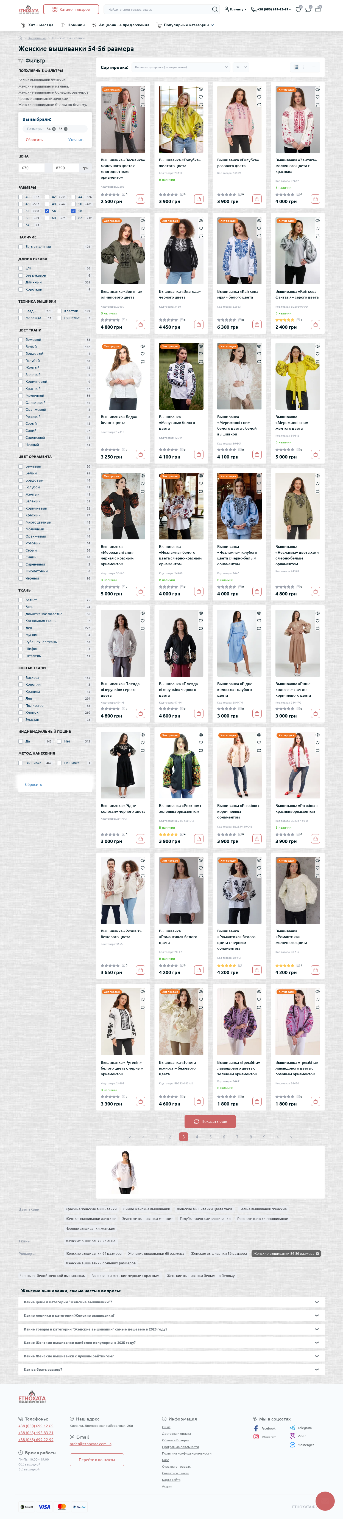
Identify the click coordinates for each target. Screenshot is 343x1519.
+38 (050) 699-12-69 (36, 1426)
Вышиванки (37, 38)
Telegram (300, 1427)
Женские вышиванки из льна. (43, 86)
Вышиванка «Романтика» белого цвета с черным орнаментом (236, 939)
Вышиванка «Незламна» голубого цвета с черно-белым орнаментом (237, 555)
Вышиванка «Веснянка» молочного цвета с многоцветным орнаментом (123, 168)
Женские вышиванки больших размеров (53, 92)
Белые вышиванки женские (42, 80)
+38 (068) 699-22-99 (36, 1440)
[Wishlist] (143, 96)
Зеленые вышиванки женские (147, 1218)
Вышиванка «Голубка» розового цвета (238, 163)
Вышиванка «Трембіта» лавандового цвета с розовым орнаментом (296, 1068)
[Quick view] (143, 89)
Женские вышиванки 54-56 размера (283, 1253)
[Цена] (31, 168)
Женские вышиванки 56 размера (219, 1253)
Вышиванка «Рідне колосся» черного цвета (123, 808)
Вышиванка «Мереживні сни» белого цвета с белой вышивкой (237, 425)
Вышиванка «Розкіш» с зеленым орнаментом (180, 808)
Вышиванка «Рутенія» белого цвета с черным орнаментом (122, 1068)
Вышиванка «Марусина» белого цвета (177, 423)
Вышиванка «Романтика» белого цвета (178, 937)
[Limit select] (241, 67)
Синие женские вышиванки (146, 1209)
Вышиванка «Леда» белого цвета (119, 420)
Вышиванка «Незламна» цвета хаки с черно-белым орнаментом (297, 555)
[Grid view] (296, 67)
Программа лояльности (180, 1446)
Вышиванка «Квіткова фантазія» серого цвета (297, 294)
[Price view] (314, 67)
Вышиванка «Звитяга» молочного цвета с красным (296, 166)
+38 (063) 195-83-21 (36, 1433)
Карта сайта (171, 1479)
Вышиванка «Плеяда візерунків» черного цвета (178, 689)
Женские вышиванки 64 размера (94, 1253)
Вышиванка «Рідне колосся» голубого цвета (234, 689)
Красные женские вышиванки (91, 1209)
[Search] (215, 9)
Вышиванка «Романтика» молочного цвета (291, 937)
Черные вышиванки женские (43, 98)
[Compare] (143, 104)
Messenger (301, 1445)
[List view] (305, 67)
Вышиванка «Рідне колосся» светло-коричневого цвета (293, 689)
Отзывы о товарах (176, 1466)
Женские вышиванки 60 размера (156, 1253)
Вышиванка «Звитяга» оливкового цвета (121, 294)
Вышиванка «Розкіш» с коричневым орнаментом (238, 811)
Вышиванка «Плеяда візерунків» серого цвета (120, 689)
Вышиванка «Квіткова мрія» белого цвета (237, 294)
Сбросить (34, 139)
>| (292, 1136)
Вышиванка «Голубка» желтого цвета (180, 163)
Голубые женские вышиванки (205, 1218)
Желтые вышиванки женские (91, 1218)
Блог (165, 1460)
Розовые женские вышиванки (262, 1218)
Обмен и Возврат (175, 1440)
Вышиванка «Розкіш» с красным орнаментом (296, 808)
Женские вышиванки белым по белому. (52, 104)
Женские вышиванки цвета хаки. (205, 1209)
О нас (166, 1427)
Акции (167, 1486)
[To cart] (140, 199)
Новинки (76, 25)
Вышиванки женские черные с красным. (125, 1276)
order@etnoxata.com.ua (90, 1444)
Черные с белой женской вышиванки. (52, 1276)
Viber (297, 1436)
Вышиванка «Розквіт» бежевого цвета (121, 934)
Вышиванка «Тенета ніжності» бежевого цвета (177, 1068)
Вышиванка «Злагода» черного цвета (180, 294)
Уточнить (76, 139)
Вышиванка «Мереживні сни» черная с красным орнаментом (117, 555)
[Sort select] (181, 67)
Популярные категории (186, 25)
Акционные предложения (124, 25)
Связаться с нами (175, 1473)
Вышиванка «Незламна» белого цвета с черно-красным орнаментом (180, 555)
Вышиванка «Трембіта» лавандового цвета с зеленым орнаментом (238, 1068)
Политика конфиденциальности (186, 1453)
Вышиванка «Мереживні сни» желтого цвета (291, 423)
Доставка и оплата (176, 1433)
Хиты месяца (41, 25)
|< (129, 1136)
